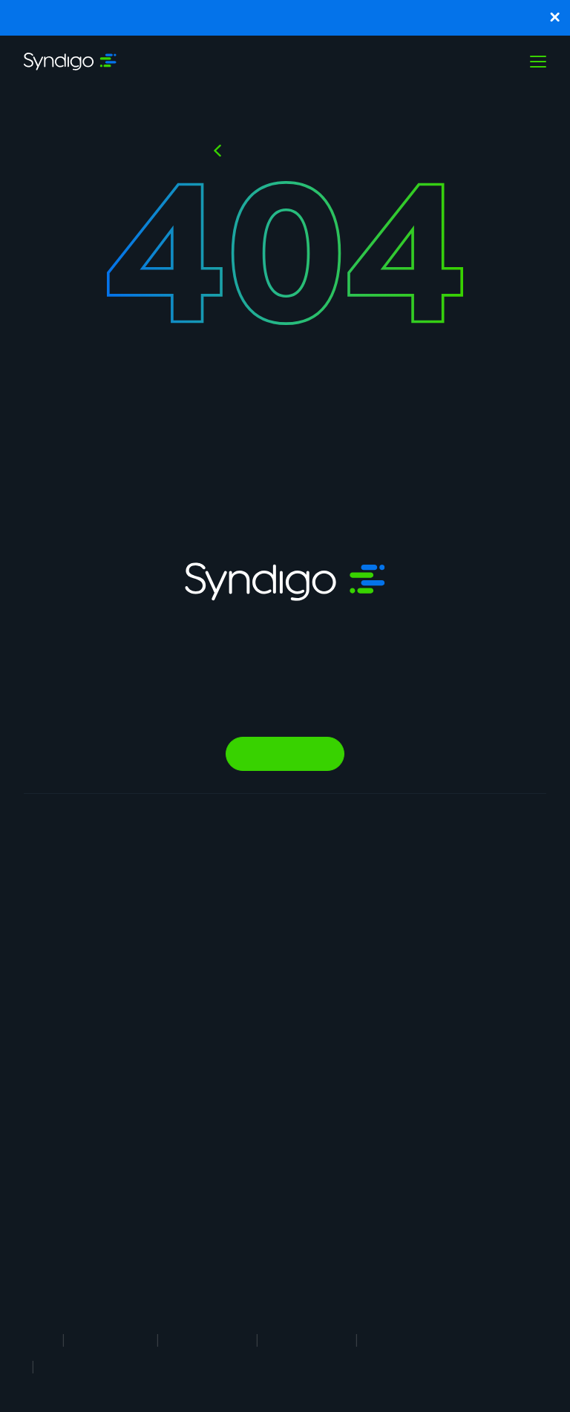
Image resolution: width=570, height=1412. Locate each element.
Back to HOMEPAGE (294, 150)
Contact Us (378, 1057)
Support (370, 1082)
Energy (255, 1051)
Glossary (472, 936)
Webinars (472, 911)
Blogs (464, 886)
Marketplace (158, 1126)
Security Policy (407, 1339)
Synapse (149, 860)
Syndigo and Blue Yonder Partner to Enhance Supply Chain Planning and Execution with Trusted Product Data (285, 17)
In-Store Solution (169, 1195)
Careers (369, 911)
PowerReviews (164, 1075)
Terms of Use (110, 1339)
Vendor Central (165, 961)
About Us (373, 861)
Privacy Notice (207, 1339)
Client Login (378, 1107)
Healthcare (265, 1025)
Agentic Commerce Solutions (156, 1031)
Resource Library (490, 861)
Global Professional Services (159, 1240)
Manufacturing (274, 886)
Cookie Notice (306, 1339)
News (363, 1031)
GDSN (143, 936)
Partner (368, 1006)
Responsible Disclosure (108, 1366)
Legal (39, 1339)
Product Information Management (56, 1052)
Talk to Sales (285, 753)
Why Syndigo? (384, 886)
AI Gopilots (156, 1100)
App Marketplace (391, 981)
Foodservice (269, 911)
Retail (252, 861)
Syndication (157, 885)
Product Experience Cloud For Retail (66, 880)
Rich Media (154, 910)
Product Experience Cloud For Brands (66, 944)
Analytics (151, 986)
